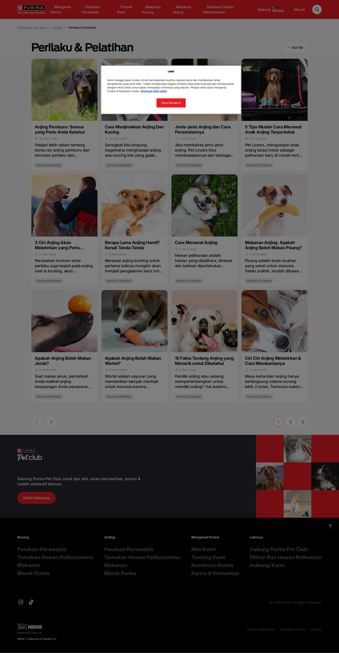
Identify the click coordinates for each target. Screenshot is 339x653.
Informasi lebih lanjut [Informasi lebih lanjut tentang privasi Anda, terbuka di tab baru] (154, 91)
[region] (171, 89)
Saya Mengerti (171, 102)
